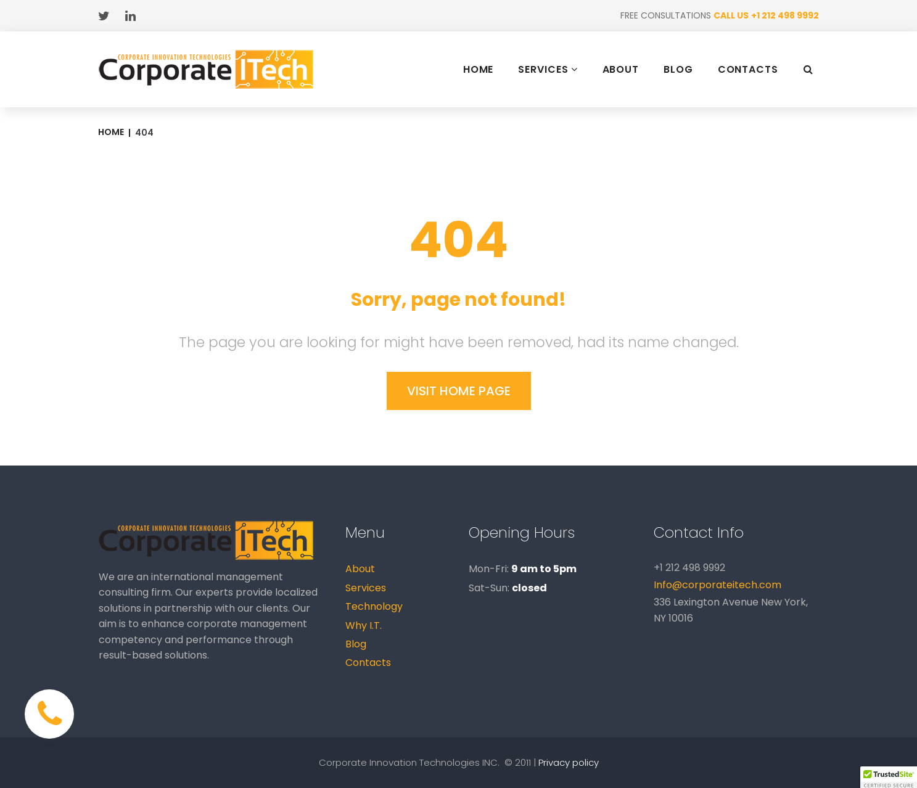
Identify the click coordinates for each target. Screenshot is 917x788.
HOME (478, 70)
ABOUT (620, 70)
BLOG (678, 70)
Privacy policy (568, 762)
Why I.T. (363, 625)
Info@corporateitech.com (717, 585)
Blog (355, 644)
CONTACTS (748, 70)
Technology (374, 606)
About (360, 569)
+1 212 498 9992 (785, 15)
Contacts (368, 662)
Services (365, 588)
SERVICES (547, 69)
